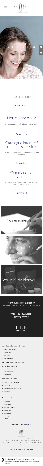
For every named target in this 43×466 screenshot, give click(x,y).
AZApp (29, 424)
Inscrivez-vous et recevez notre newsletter (21, 305)
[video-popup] (21, 105)
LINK (21, 327)
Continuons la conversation (21, 302)
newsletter (21, 331)
